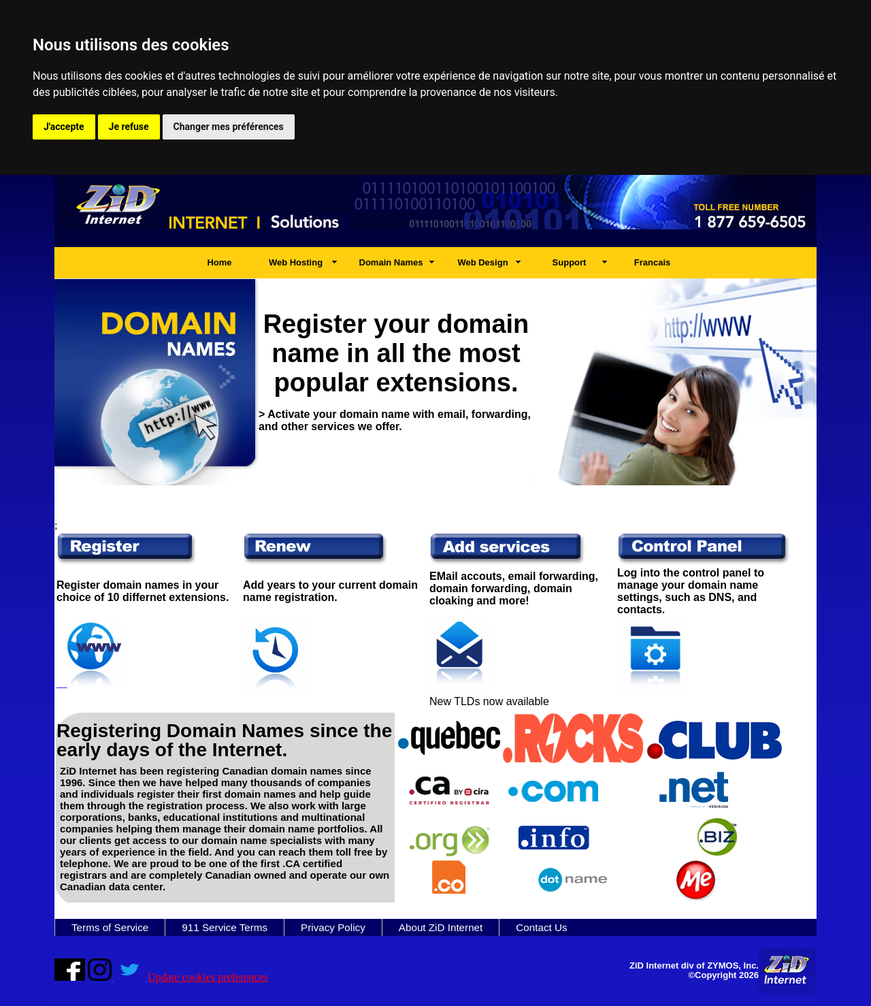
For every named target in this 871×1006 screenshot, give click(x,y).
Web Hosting (296, 262)
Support (570, 262)
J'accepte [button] (64, 126)
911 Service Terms (224, 927)
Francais (652, 262)
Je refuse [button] (129, 126)
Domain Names (391, 262)
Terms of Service (109, 927)
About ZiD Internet (441, 927)
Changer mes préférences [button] (229, 126)
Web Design (482, 262)
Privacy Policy (333, 927)
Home (219, 262)
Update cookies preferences (208, 977)
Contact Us (541, 927)
